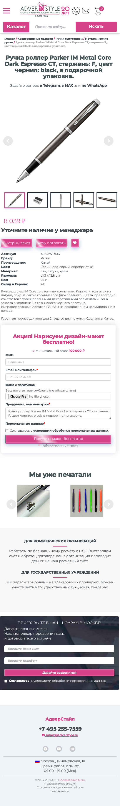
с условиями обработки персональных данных (68, 681)
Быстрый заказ (16, 243)
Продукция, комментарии (27, 404)
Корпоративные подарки (35, 38)
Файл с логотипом (20, 385)
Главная (9, 38)
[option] (58, 141)
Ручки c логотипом (69, 38)
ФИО (9, 355)
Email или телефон (21, 370)
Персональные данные (25, 424)
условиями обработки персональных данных (70, 430)
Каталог (16, 26)
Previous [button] (8, 141)
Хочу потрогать (51, 243)
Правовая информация (60, 783)
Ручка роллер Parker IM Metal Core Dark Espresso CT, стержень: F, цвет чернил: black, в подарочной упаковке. (58, 413)
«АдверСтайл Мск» (72, 780)
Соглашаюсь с (59, 430)
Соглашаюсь (55, 681)
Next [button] (108, 141)
